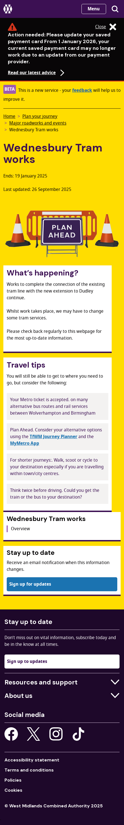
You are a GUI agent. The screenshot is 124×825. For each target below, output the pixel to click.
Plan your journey (39, 116)
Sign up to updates (27, 661)
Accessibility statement (31, 760)
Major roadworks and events (37, 123)
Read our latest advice (37, 72)
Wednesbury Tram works (33, 130)
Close (105, 27)
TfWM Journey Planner (53, 436)
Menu (94, 9)
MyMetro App (24, 443)
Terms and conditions (29, 770)
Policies (13, 780)
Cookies (13, 790)
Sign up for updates (30, 584)
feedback (82, 90)
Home (9, 116)
